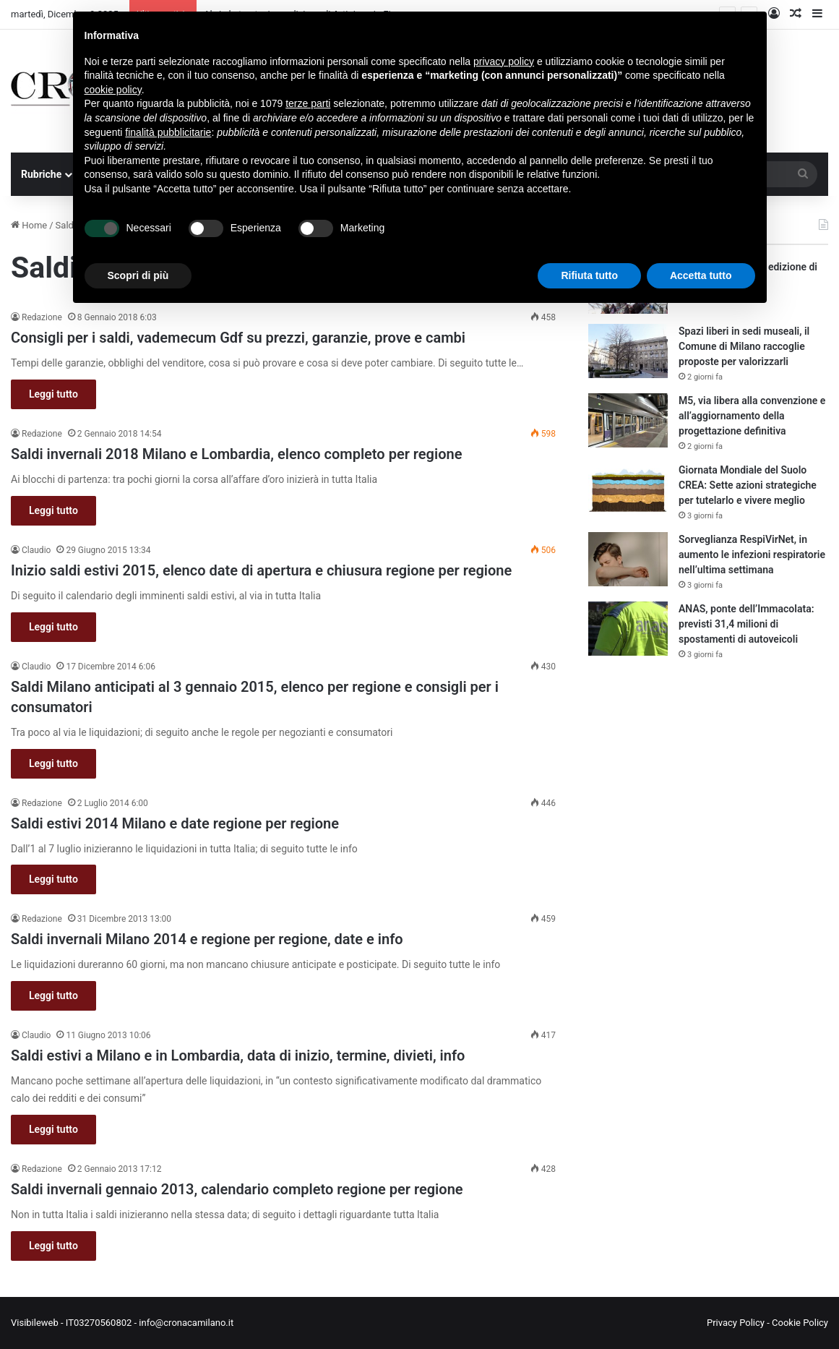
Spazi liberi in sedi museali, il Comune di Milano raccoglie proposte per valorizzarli (744, 346)
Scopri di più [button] (138, 275)
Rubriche (41, 174)
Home (29, 225)
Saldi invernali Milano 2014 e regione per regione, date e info (207, 939)
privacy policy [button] (503, 61)
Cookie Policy (800, 1322)
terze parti (307, 103)
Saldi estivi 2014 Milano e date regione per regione (175, 823)
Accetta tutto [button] (701, 275)
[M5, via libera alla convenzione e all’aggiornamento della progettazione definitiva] (628, 420)
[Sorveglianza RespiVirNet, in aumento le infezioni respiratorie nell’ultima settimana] (628, 559)
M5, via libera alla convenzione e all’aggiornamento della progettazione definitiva (752, 416)
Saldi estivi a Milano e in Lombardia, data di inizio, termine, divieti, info (238, 1055)
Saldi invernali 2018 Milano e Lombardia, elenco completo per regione (236, 454)
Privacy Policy (736, 1322)
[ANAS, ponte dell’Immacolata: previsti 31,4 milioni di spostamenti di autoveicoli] (628, 628)
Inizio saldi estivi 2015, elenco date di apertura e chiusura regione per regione (261, 570)
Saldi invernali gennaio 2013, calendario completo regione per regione (237, 1189)
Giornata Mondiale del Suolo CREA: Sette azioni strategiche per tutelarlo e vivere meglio (748, 485)
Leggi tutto (53, 394)
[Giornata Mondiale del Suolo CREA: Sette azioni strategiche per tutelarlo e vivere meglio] (628, 490)
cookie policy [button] (113, 89)
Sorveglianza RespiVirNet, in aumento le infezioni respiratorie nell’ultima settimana (752, 554)
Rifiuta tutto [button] (589, 275)
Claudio (36, 550)
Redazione (42, 317)
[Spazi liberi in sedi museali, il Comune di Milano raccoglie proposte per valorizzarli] (628, 351)
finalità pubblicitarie (168, 132)
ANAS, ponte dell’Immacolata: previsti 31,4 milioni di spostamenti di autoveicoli (746, 624)
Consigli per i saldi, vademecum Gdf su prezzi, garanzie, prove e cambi (238, 337)
